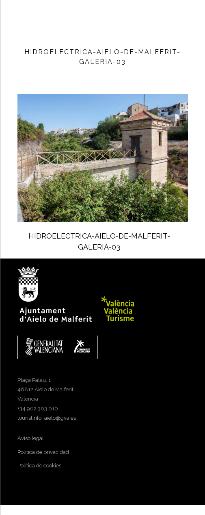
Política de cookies (39, 465)
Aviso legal (30, 438)
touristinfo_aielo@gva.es (46, 418)
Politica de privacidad (43, 452)
